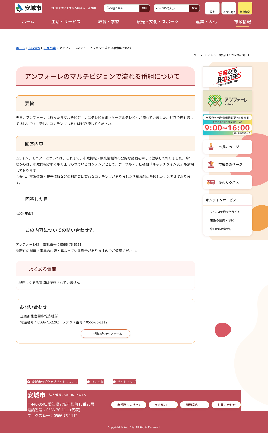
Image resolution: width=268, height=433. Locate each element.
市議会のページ (230, 164)
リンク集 (97, 381)
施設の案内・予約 (222, 220)
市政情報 (34, 48)
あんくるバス (228, 181)
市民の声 (50, 48)
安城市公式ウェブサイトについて (55, 381)
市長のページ (228, 146)
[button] (212, 8)
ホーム (20, 48)
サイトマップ (126, 381)
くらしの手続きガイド (225, 211)
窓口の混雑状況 (220, 229)
